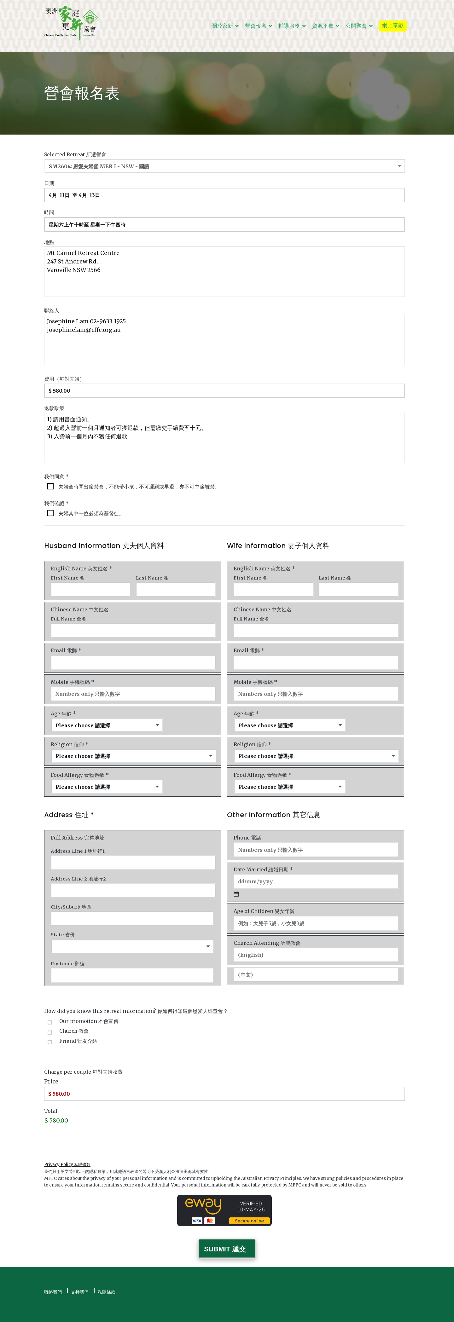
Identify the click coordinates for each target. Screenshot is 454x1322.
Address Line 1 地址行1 (78, 844)
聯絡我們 (53, 1279)
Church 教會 (74, 1021)
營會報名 (255, 25)
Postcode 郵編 (67, 954)
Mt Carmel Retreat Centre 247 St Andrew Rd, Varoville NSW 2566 (224, 270)
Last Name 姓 (152, 575)
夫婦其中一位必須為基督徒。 (91, 511)
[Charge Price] (224, 1083)
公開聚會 (356, 25)
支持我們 (80, 1279)
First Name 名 (67, 575)
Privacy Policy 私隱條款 (67, 1153)
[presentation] (92, 1131)
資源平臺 (323, 25)
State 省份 (63, 925)
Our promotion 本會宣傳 (89, 1011)
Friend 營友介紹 (78, 1031)
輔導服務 (289, 25)
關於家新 (222, 25)
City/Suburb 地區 (71, 898)
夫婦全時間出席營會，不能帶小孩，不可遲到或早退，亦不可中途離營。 (139, 484)
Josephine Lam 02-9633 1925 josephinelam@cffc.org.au (224, 338)
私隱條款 (106, 1279)
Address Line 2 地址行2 (78, 871)
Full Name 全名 (68, 615)
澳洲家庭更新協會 (97, 1313)
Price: (52, 1071)
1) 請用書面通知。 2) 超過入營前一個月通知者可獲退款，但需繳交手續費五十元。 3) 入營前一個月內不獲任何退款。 (224, 435)
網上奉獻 (393, 25)
